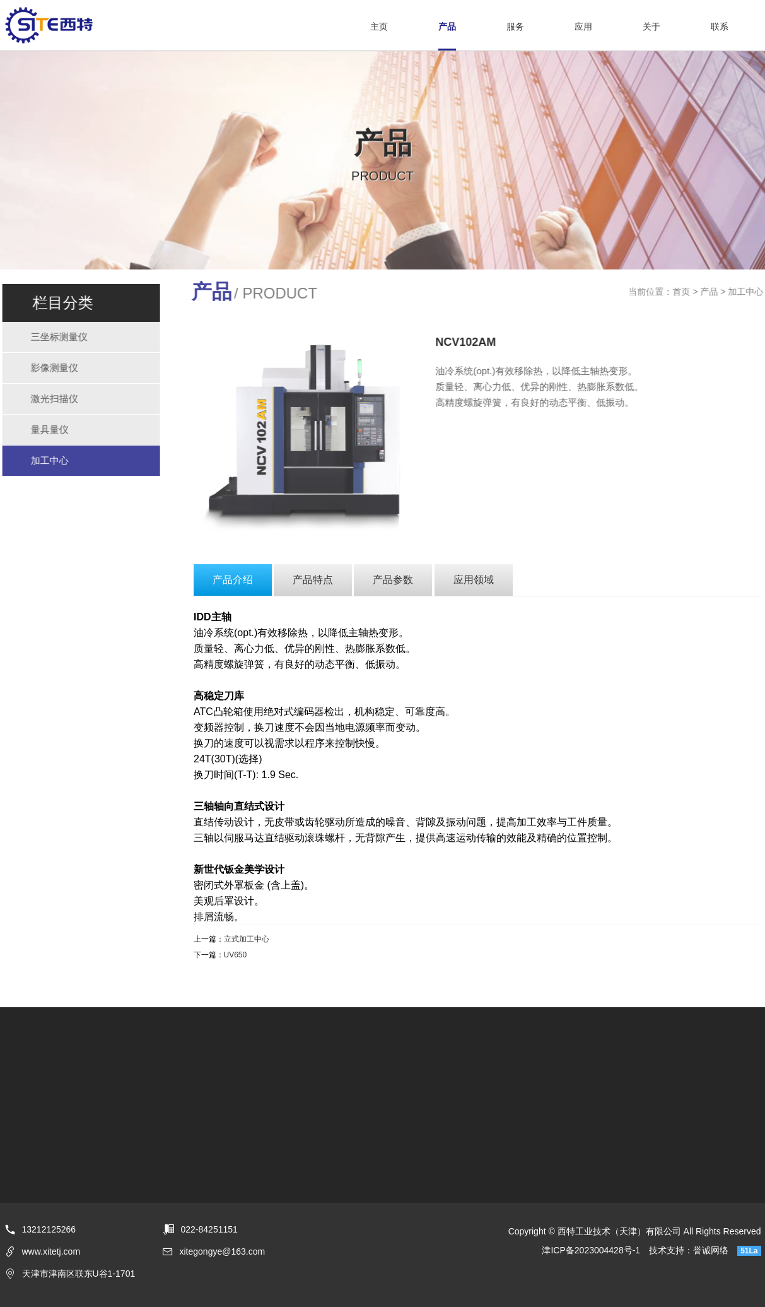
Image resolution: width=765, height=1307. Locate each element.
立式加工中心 (246, 939)
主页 (379, 26)
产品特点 (313, 579)
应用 (583, 26)
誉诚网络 (710, 1250)
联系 (719, 26)
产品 (447, 26)
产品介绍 (233, 579)
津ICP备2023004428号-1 (591, 1250)
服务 (515, 26)
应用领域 (473, 579)
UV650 (235, 954)
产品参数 (393, 579)
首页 (683, 292)
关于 (651, 26)
